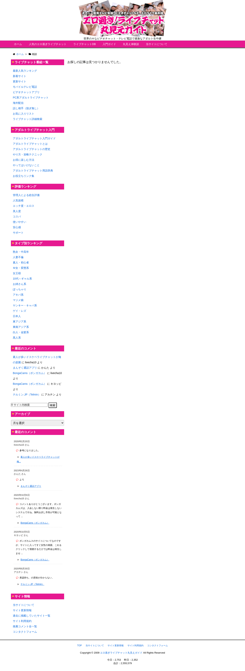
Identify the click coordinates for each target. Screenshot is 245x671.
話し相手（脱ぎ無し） (26, 108)
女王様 (17, 273)
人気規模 (18, 200)
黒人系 (17, 337)
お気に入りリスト (23, 113)
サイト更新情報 (22, 610)
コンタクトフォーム (25, 631)
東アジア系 (19, 321)
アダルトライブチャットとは (30, 143)
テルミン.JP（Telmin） (27, 394)
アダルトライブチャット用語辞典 (33, 170)
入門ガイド (109, 44)
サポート (18, 232)
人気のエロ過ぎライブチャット (47, 44)
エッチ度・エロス (23, 205)
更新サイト (19, 81)
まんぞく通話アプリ (25, 367)
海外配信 (18, 102)
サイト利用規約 (22, 621)
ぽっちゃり (19, 289)
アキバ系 (18, 294)
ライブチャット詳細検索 (27, 119)
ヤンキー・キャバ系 (25, 305)
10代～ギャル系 (22, 278)
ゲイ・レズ (19, 310)
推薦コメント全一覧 (25, 626)
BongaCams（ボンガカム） (29, 373)
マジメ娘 (18, 300)
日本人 (17, 316)
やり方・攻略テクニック (27, 154)
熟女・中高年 (21, 251)
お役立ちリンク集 (23, 175)
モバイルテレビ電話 (25, 86)
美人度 (17, 211)
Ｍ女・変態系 (21, 267)
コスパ (17, 216)
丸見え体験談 (131, 44)
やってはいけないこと (26, 165)
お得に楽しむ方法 (23, 159)
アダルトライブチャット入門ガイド (34, 138)
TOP (79, 645)
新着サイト (19, 76)
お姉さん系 (19, 283)
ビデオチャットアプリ (26, 92)
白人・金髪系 (21, 332)
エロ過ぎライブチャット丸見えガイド (121, 652)
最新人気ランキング (25, 70)
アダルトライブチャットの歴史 (31, 149)
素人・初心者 (21, 262)
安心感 (17, 227)
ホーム (18, 44)
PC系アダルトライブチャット (31, 97)
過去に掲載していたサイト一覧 (31, 615)
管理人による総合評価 (26, 195)
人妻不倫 (18, 257)
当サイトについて (156, 44)
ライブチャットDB (84, 44)
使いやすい (19, 221)
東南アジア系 (21, 326)
